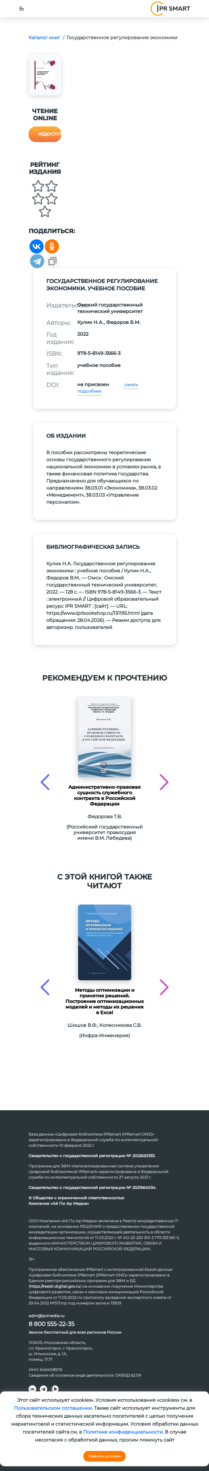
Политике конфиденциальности (123, 1432)
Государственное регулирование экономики (122, 37)
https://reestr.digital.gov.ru (55, 1286)
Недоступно (49, 134)
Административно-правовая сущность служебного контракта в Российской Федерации (104, 795)
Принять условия (104, 1456)
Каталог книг (44, 37)
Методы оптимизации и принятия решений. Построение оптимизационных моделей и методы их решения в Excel (104, 1001)
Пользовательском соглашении (53, 1408)
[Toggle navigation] (21, 8)
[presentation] (45, 782)
